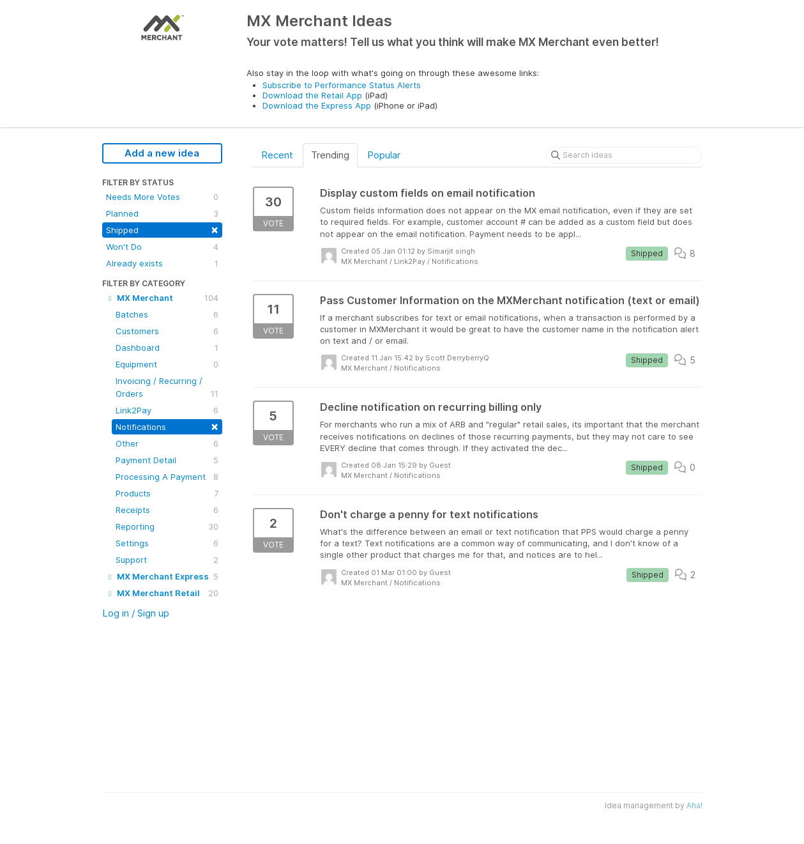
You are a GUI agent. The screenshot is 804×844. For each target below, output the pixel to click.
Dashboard (167, 347)
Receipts (167, 509)
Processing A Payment (167, 476)
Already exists (162, 263)
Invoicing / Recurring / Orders (167, 388)
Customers (167, 331)
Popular (383, 155)
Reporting (167, 526)
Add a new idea (162, 153)
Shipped (162, 229)
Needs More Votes (162, 196)
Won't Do (162, 246)
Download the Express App (316, 105)
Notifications (167, 426)
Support (167, 559)
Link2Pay (167, 410)
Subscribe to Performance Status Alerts (341, 85)
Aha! (694, 805)
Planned (162, 213)
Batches (167, 314)
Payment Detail (167, 460)
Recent (277, 155)
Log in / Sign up (135, 613)
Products (167, 493)
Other (167, 443)
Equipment (167, 364)
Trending (330, 155)
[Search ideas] (624, 155)
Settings (167, 543)
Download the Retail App (312, 95)
